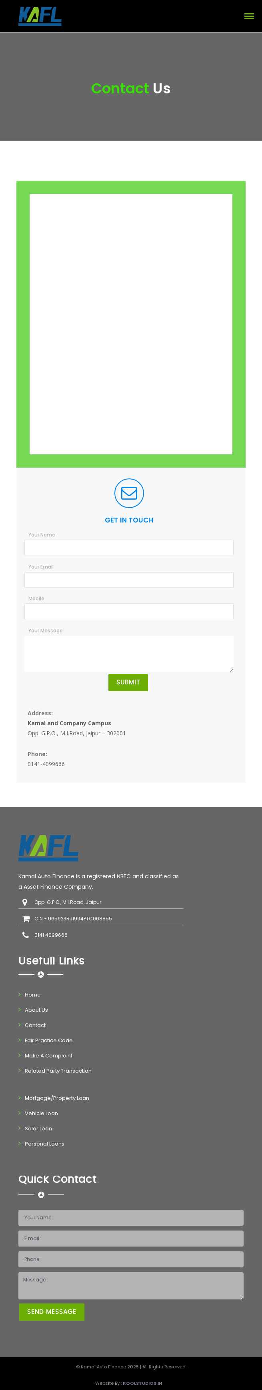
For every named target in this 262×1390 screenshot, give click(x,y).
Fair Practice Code (49, 1040)
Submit (128, 683)
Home (33, 995)
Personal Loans (44, 1144)
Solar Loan (38, 1128)
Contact (35, 1025)
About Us (36, 1010)
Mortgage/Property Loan (57, 1098)
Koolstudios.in (142, 1383)
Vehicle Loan (41, 1113)
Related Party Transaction (58, 1071)
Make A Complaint (48, 1055)
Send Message (51, 1312)
